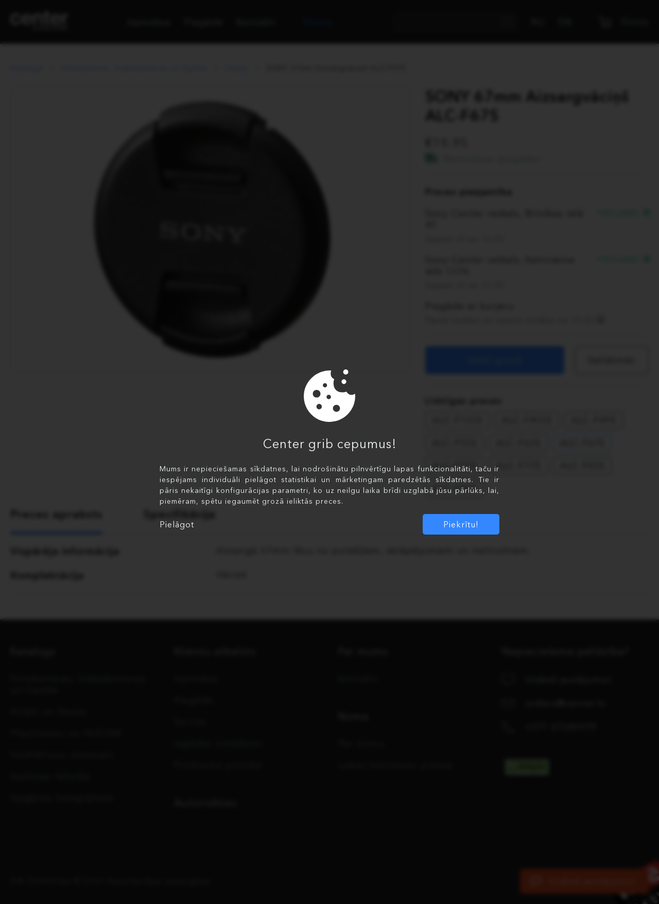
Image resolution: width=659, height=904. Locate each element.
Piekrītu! (461, 524)
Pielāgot (177, 524)
